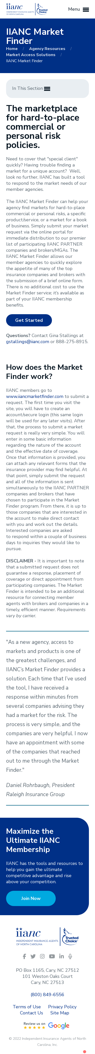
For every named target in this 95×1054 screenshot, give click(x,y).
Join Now (31, 898)
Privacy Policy (62, 1007)
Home (12, 49)
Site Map (59, 1013)
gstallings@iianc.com (27, 342)
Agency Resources (47, 49)
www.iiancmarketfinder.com (34, 396)
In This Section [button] (31, 88)
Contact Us (31, 1013)
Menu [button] (78, 9)
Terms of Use (27, 1007)
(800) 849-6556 (47, 995)
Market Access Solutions (31, 55)
